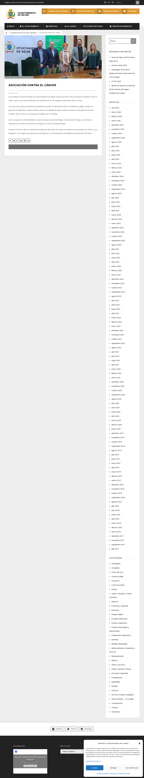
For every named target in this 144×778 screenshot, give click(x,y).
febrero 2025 (116, 170)
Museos (114, 663)
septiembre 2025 (118, 140)
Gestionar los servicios (93, 761)
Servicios (51, 29)
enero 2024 (116, 226)
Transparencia (117, 705)
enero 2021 (116, 380)
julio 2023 (115, 251)
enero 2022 (116, 328)
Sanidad (114, 688)
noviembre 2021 (117, 337)
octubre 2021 (116, 341)
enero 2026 (116, 123)
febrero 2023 (116, 273)
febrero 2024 (116, 221)
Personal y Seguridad (119, 675)
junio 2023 (115, 256)
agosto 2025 (116, 144)
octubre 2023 (116, 238)
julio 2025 (115, 149)
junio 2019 (115, 461)
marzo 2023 (116, 268)
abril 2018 (115, 521)
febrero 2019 (116, 478)
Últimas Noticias (92, 29)
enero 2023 (116, 277)
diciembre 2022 (117, 281)
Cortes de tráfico (118, 587)
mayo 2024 (115, 208)
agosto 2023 (116, 247)
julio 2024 (115, 200)
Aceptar (95, 768)
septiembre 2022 (118, 294)
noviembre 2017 (117, 542)
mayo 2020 (115, 414)
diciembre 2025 (117, 127)
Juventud (114, 642)
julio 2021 (115, 354)
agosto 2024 (116, 196)
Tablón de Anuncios (121, 29)
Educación (115, 612)
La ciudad (70, 29)
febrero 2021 (116, 375)
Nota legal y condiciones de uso (120, 773)
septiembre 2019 (118, 448)
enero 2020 (116, 431)
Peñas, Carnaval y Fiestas (121, 671)
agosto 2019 (116, 453)
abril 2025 (115, 161)
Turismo (114, 710)
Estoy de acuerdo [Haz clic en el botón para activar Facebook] (30, 768)
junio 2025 (115, 153)
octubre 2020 (116, 393)
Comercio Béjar (117, 579)
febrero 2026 (116, 119)
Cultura (114, 591)
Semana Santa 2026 (119, 67)
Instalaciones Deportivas (121, 637)
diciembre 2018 (117, 487)
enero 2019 (116, 483)
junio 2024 (115, 204)
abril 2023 (115, 264)
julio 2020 (115, 405)
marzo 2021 (116, 371)
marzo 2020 (116, 423)
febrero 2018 (116, 530)
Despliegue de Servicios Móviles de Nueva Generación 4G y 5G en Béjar (122, 75)
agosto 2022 (116, 298)
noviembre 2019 (117, 440)
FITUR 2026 (116, 83)
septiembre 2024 (118, 191)
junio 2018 (115, 512)
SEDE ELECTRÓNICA (107, 11)
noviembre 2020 (117, 388)
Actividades (115, 566)
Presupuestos (117, 680)
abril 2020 (115, 418)
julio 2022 (115, 303)
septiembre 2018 (118, 500)
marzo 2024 (116, 217)
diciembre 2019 (117, 435)
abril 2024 (115, 213)
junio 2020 (115, 410)
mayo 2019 (115, 465)
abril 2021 (115, 367)
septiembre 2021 (118, 345)
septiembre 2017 (118, 547)
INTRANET (129, 11)
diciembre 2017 (117, 538)
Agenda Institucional (53, 11)
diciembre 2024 (117, 178)
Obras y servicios (118, 667)
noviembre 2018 (117, 491)
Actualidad (13, 35)
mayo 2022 (115, 311)
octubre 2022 (116, 290)
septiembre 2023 (118, 243)
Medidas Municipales (119, 646)
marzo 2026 (116, 114)
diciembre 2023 (117, 230)
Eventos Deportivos (119, 625)
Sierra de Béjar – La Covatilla (122, 701)
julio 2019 (115, 457)
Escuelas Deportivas (119, 621)
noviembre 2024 (117, 183)
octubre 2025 (116, 136)
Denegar (113, 768)
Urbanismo (115, 714)
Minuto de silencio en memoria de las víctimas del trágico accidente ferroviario (122, 91)
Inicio (10, 29)
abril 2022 (115, 316)
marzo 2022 (116, 320)
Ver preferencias (132, 768)
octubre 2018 (116, 495)
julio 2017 (115, 551)
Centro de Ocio (117, 574)
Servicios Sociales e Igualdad (27, 35)
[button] (139, 743)
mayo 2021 (115, 363)
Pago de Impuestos (81, 11)
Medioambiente (117, 658)
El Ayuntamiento (29, 29)
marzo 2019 (116, 474)
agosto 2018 (116, 504)
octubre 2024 (116, 187)
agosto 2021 (116, 350)
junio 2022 (115, 307)
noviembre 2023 (117, 234)
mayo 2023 (115, 260)
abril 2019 (115, 470)
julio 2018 (115, 508)
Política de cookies (103, 773)
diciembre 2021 (117, 333)
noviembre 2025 (117, 131)
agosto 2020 (116, 401)
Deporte (114, 604)
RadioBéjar (115, 684)
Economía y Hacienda (119, 608)
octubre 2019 (116, 444)
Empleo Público (117, 617)
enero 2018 (116, 534)
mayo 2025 (115, 157)
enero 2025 (116, 174)
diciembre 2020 (117, 384)
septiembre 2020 (118, 397)
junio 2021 (115, 358)
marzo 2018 (116, 525)
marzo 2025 (116, 166)
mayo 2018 (115, 517)
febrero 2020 (116, 427)
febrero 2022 (116, 324)
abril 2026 (115, 110)
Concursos (115, 583)
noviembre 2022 (117, 286)
